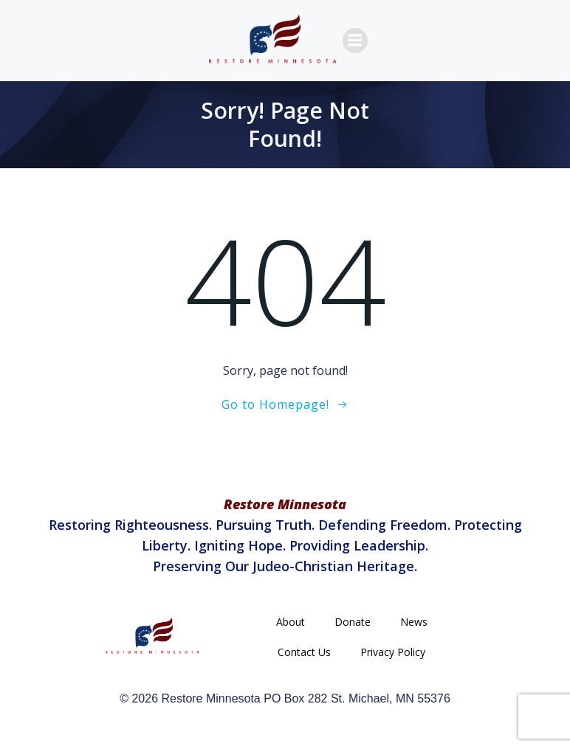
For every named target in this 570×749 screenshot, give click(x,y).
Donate (352, 622)
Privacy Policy (392, 652)
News (414, 622)
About (290, 622)
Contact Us (304, 652)
